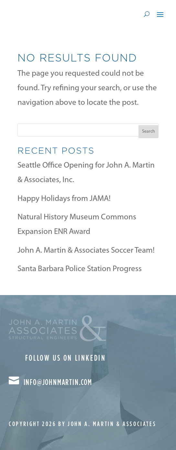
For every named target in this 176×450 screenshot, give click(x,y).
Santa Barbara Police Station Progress (79, 269)
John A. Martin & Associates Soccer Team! (86, 251)
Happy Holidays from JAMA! (64, 199)
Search (148, 131)
